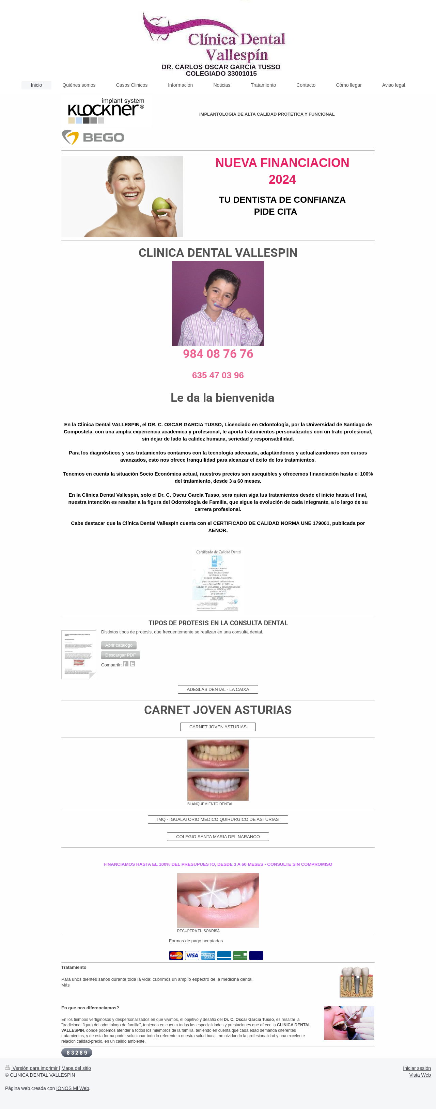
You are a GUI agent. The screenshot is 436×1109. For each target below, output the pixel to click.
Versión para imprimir (32, 1068)
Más (65, 985)
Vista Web (420, 1075)
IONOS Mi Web (72, 1088)
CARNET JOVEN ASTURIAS (218, 726)
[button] (119, 645)
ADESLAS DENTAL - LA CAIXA (218, 689)
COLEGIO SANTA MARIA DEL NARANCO (218, 836)
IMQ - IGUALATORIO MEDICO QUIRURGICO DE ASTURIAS (218, 819)
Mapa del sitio (76, 1068)
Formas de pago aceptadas (196, 940)
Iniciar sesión (417, 1068)
